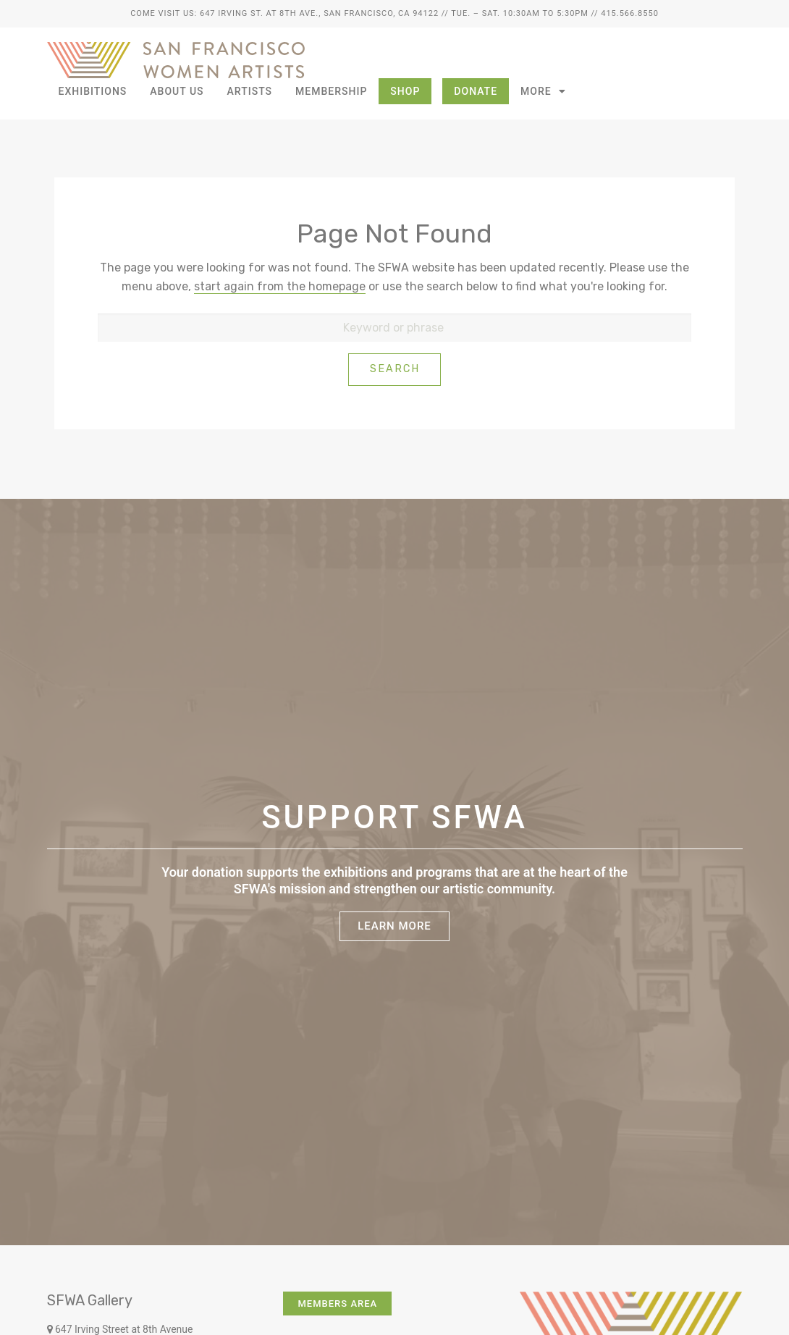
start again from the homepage (280, 286)
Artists (250, 91)
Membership (331, 91)
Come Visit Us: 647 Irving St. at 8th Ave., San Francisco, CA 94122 (284, 13)
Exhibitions (93, 91)
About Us (176, 91)
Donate (475, 91)
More (543, 91)
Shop (405, 91)
